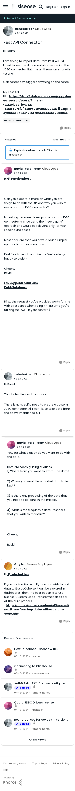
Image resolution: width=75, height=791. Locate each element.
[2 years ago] (21, 693)
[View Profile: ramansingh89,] (8, 687)
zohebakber (20, 179)
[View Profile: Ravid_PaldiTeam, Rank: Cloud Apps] (8, 171)
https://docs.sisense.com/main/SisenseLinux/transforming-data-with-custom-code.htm (36, 609)
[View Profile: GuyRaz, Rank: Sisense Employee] (8, 566)
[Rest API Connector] (20, 173)
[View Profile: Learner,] (8, 652)
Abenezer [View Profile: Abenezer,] (37, 709)
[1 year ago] (21, 656)
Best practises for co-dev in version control (40, 719)
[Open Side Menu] (5, 7)
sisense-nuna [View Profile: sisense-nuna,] (40, 673)
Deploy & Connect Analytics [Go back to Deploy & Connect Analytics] (19, 18)
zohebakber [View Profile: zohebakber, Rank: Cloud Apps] (24, 29)
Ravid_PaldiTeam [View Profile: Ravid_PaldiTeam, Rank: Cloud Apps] (27, 169)
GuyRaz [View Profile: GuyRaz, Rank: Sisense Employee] (20, 564)
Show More (37, 739)
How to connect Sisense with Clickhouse (35, 649)
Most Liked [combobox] (61, 139)
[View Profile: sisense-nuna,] (8, 669)
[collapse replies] (37, 165)
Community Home (14, 763)
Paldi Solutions (15, 287)
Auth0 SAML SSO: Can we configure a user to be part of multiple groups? (40, 683)
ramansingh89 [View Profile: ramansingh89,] (41, 692)
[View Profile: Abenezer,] (8, 706)
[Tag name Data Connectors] (16, 120)
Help (5, 770)
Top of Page (39, 763)
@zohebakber (18, 574)
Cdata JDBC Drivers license (34, 702)
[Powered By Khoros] (37, 781)
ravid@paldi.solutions (21, 283)
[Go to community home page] (23, 6)
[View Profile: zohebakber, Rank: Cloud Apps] (8, 31)
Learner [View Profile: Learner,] (36, 656)
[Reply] (65, 128)
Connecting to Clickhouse (33, 666)
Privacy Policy (61, 763)
